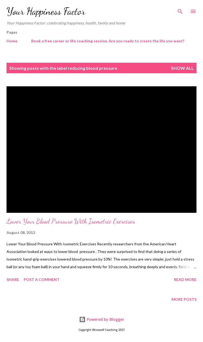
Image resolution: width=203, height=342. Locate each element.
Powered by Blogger (101, 319)
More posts (183, 299)
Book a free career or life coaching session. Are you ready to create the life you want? (107, 41)
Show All (182, 68)
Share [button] (13, 279)
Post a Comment (42, 279)
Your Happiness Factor (46, 11)
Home (12, 41)
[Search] (180, 10)
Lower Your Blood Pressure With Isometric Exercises (71, 221)
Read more (185, 279)
